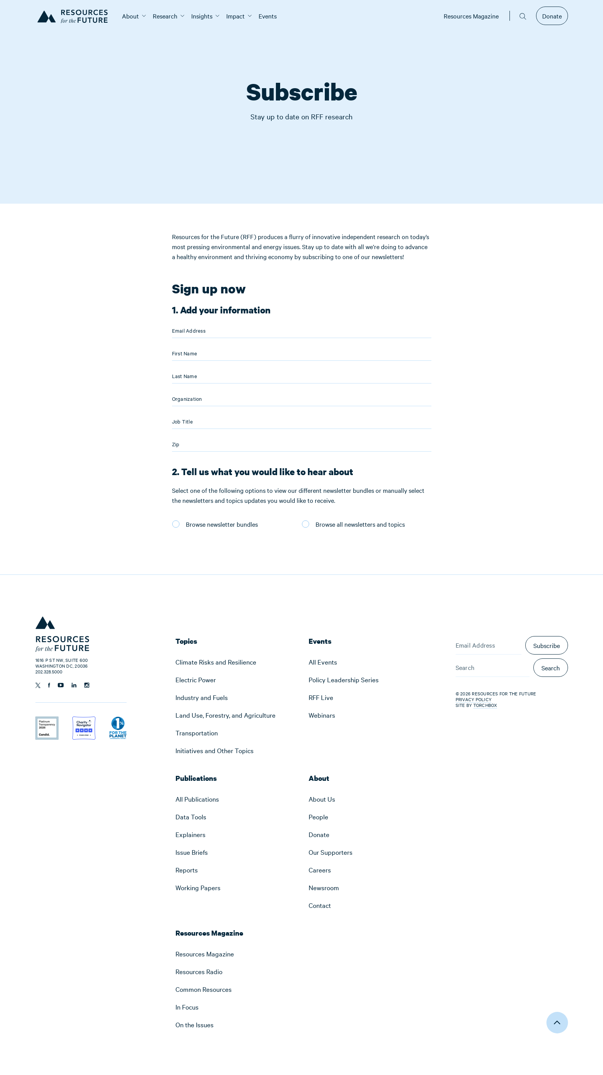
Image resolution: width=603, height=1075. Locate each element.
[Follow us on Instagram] (86, 685)
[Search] (493, 667)
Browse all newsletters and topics (360, 524)
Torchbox (485, 705)
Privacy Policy (474, 699)
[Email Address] (488, 645)
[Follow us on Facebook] (49, 685)
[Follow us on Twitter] (37, 685)
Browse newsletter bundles (222, 524)
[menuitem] (130, 16)
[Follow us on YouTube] (61, 685)
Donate (552, 16)
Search (550, 667)
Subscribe (546, 645)
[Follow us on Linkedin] (74, 685)
